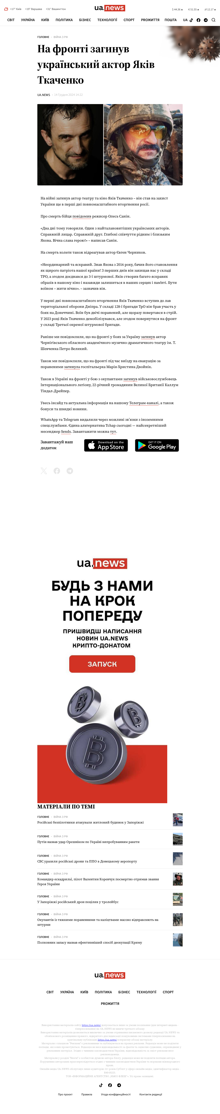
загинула (72, 366)
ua (185, 20)
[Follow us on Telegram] (206, 20)
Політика (64, 20)
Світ (11, 20)
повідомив (81, 216)
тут (113, 431)
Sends (66, 431)
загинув (148, 336)
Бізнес (85, 20)
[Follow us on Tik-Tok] (191, 20)
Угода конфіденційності (115, 1094)
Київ (45, 20)
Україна (28, 20)
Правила (86, 1094)
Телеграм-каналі (144, 402)
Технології (107, 20)
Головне (43, 37)
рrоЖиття (150, 20)
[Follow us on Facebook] (198, 20)
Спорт (129, 20)
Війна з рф (61, 37)
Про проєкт (65, 1094)
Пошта (171, 20)
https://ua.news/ (91, 1025)
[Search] (213, 19)
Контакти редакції (150, 1094)
